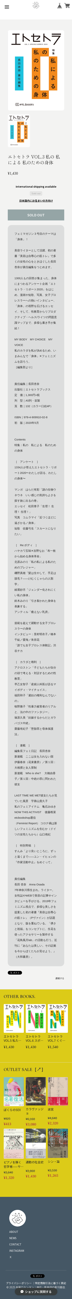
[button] (19, 130)
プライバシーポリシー (19, 1283)
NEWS (12, 1238)
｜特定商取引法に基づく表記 (49, 1283)
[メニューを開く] (6, 6)
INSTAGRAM (16, 1250)
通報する (59, 978)
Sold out (36, 193)
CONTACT (15, 1244)
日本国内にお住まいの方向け (36, 200)
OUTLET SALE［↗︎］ (25, 1069)
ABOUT (13, 1232)
